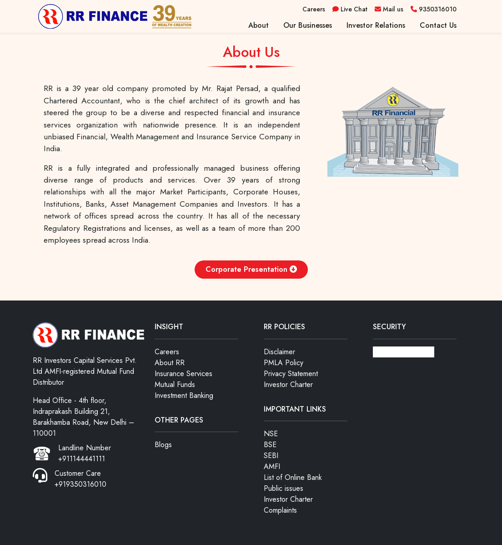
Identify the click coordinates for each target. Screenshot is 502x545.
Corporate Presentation (251, 269)
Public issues (283, 488)
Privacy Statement (291, 373)
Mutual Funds (175, 384)
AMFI (272, 466)
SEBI (271, 455)
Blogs (163, 444)
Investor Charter (288, 384)
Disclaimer (279, 351)
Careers (167, 351)
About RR (170, 362)
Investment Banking (184, 395)
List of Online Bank (293, 477)
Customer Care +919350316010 (80, 478)
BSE (270, 444)
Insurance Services (183, 373)
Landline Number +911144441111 (84, 453)
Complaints (280, 510)
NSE (271, 433)
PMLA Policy (283, 362)
